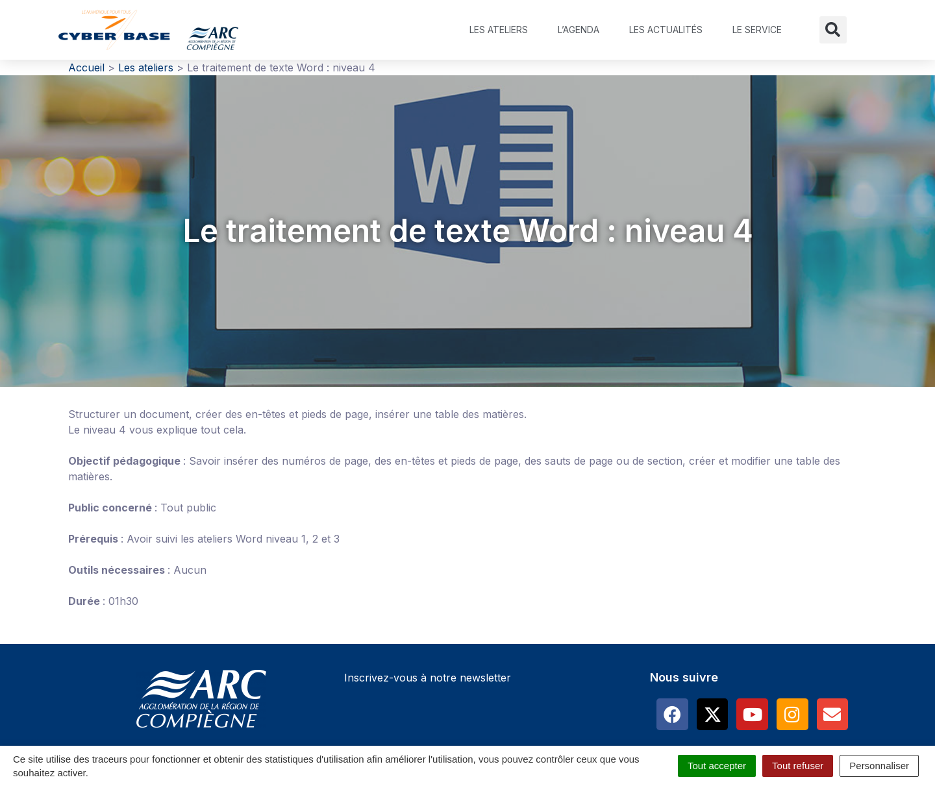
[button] (833, 29)
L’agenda (578, 29)
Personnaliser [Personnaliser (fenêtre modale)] (879, 765)
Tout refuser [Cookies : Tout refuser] (797, 765)
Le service (757, 29)
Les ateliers (498, 29)
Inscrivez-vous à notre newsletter (427, 677)
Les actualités (666, 29)
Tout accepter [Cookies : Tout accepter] (717, 765)
